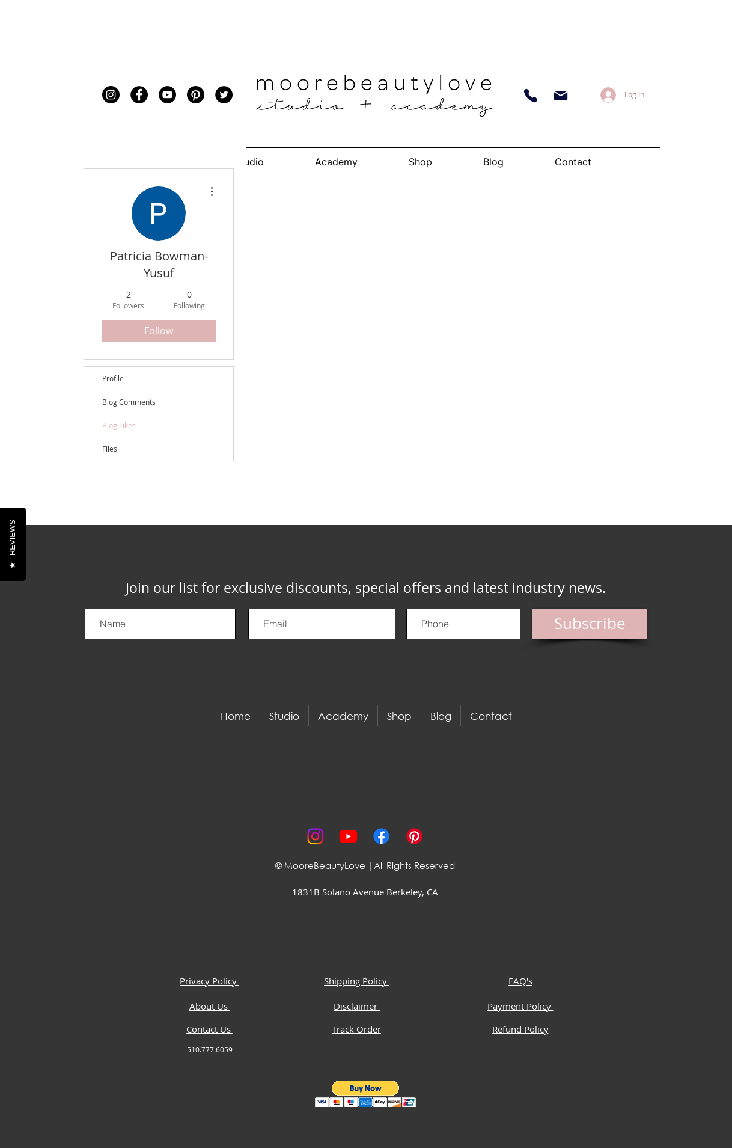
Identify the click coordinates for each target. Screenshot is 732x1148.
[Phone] (530, 95)
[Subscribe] (589, 624)
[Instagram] (111, 94)
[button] (365, 1094)
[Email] (561, 95)
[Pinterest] (195, 94)
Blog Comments (129, 402)
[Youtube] (348, 836)
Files (109, 448)
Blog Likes (119, 425)
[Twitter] (224, 94)
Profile (113, 378)
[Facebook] (139, 94)
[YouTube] (167, 94)
